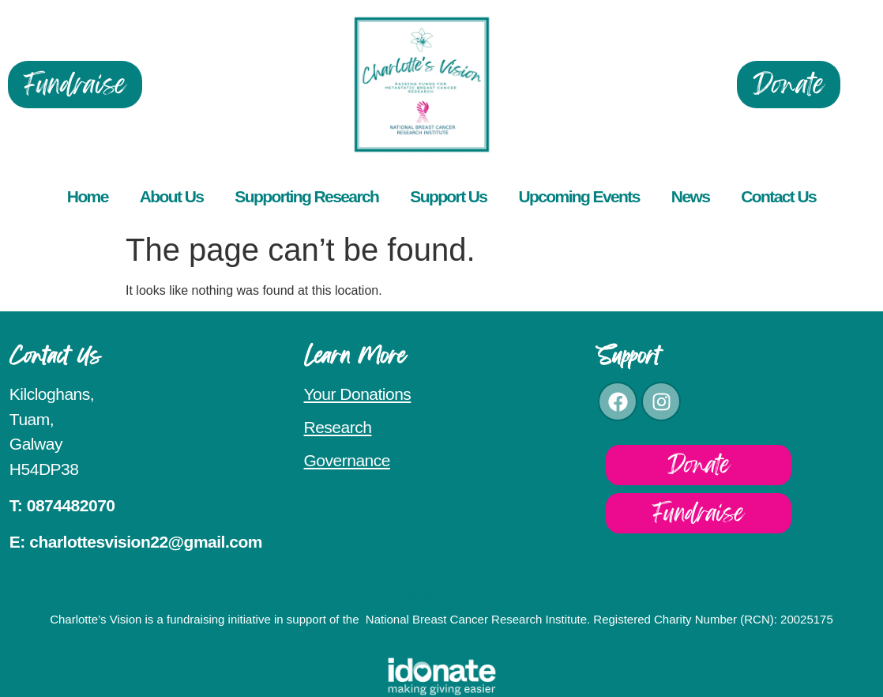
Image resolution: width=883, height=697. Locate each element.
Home (87, 196)
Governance (347, 460)
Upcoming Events (578, 196)
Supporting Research (306, 196)
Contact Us (778, 196)
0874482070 (71, 505)
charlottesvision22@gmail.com (145, 542)
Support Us (448, 196)
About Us (172, 196)
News (690, 196)
